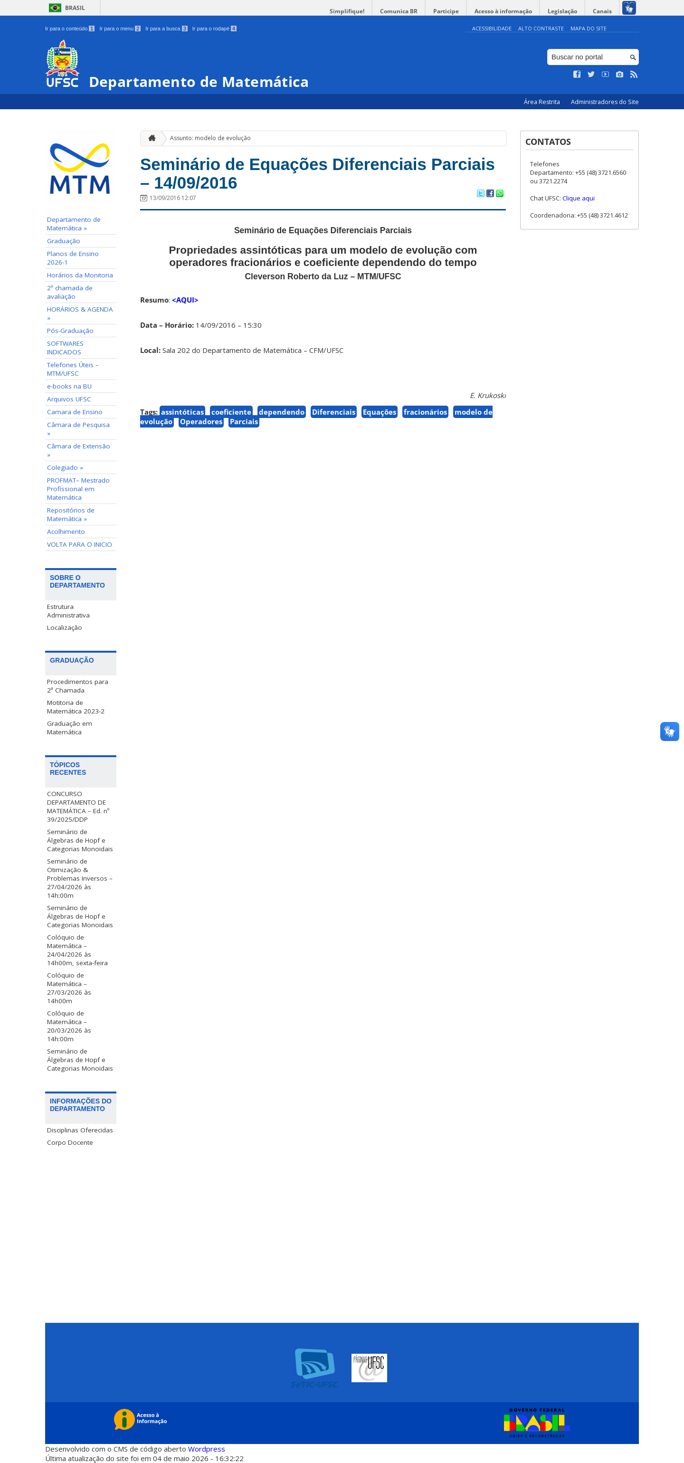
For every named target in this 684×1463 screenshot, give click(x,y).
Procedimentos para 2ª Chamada (77, 685)
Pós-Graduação (70, 330)
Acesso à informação (503, 11)
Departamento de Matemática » (74, 223)
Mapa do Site (588, 28)
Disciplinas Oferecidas (80, 1130)
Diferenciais (333, 412)
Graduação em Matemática (69, 727)
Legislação (562, 11)
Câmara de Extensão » (78, 450)
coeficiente (231, 412)
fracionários (425, 412)
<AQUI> (185, 299)
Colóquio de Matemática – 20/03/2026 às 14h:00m (69, 1026)
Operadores (201, 421)
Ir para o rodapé (214, 28)
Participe (446, 11)
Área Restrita (542, 102)
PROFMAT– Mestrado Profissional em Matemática (78, 489)
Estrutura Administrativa (68, 610)
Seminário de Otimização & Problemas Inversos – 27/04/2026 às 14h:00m (80, 878)
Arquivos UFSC (69, 399)
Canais (602, 11)
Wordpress (206, 1449)
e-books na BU (69, 386)
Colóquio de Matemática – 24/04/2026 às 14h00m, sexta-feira (77, 950)
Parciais (244, 421)
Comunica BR (399, 11)
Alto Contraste (541, 28)
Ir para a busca (166, 28)
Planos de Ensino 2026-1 (73, 257)
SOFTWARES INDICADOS (65, 347)
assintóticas (182, 412)
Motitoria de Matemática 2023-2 (75, 706)
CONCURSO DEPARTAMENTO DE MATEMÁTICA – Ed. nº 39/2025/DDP (78, 806)
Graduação (63, 241)
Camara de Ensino (75, 412)
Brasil (75, 8)
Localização (64, 627)
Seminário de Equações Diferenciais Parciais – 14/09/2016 (317, 173)
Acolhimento (66, 531)
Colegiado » (65, 467)
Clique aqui (578, 198)
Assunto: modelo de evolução (210, 138)
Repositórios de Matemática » (71, 514)
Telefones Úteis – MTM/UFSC (73, 369)
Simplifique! (347, 11)
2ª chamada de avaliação (70, 292)
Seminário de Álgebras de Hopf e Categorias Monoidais (80, 840)
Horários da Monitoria (80, 275)
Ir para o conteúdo (70, 28)
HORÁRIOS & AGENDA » (80, 313)
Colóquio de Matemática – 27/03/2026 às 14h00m (69, 988)
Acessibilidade (492, 28)
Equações (379, 412)
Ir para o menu (120, 28)
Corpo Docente (70, 1142)
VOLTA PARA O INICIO (79, 544)
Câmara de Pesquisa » (78, 428)
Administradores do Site (605, 102)
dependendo (281, 412)
